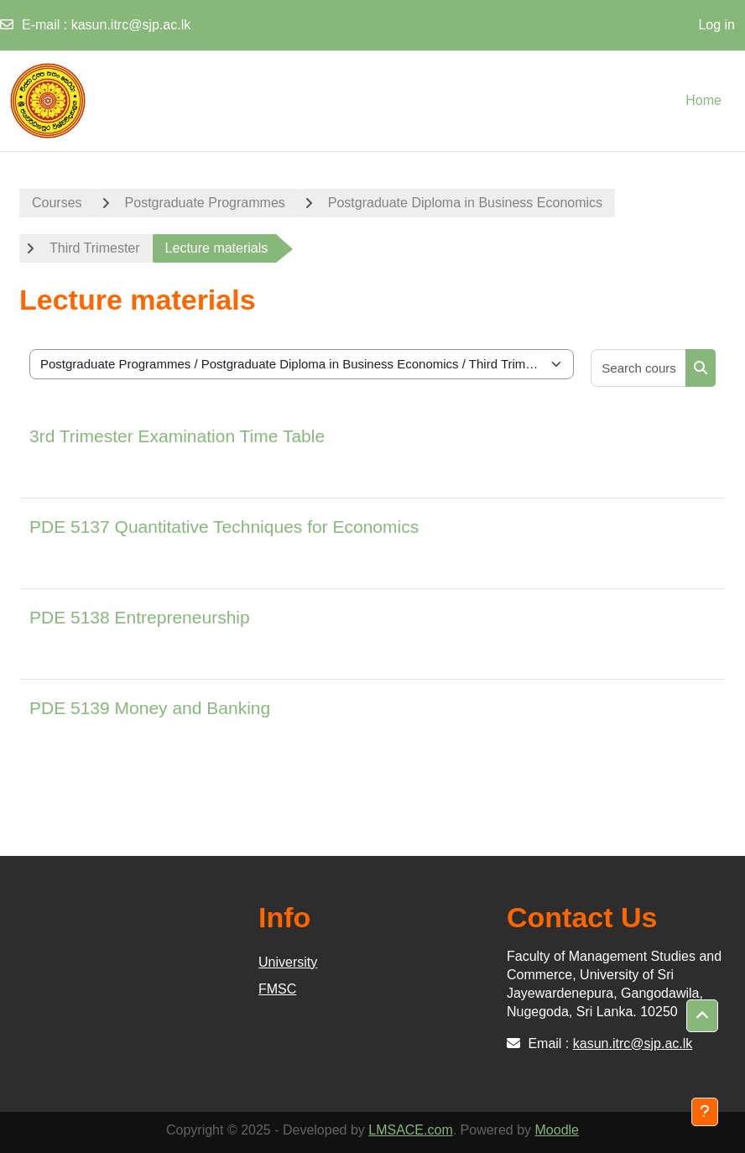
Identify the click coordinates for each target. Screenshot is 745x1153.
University (287, 962)
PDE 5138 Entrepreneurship (139, 617)
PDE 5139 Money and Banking (149, 707)
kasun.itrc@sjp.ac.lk (131, 25)
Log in (716, 25)
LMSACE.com (410, 1130)
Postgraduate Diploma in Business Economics (465, 203)
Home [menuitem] (703, 100)
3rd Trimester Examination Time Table (177, 436)
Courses (57, 203)
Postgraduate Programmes (205, 203)
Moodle (557, 1130)
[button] (702, 1016)
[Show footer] (704, 1112)
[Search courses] (639, 368)
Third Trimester (94, 248)
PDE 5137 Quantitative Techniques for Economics (224, 526)
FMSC (277, 989)
